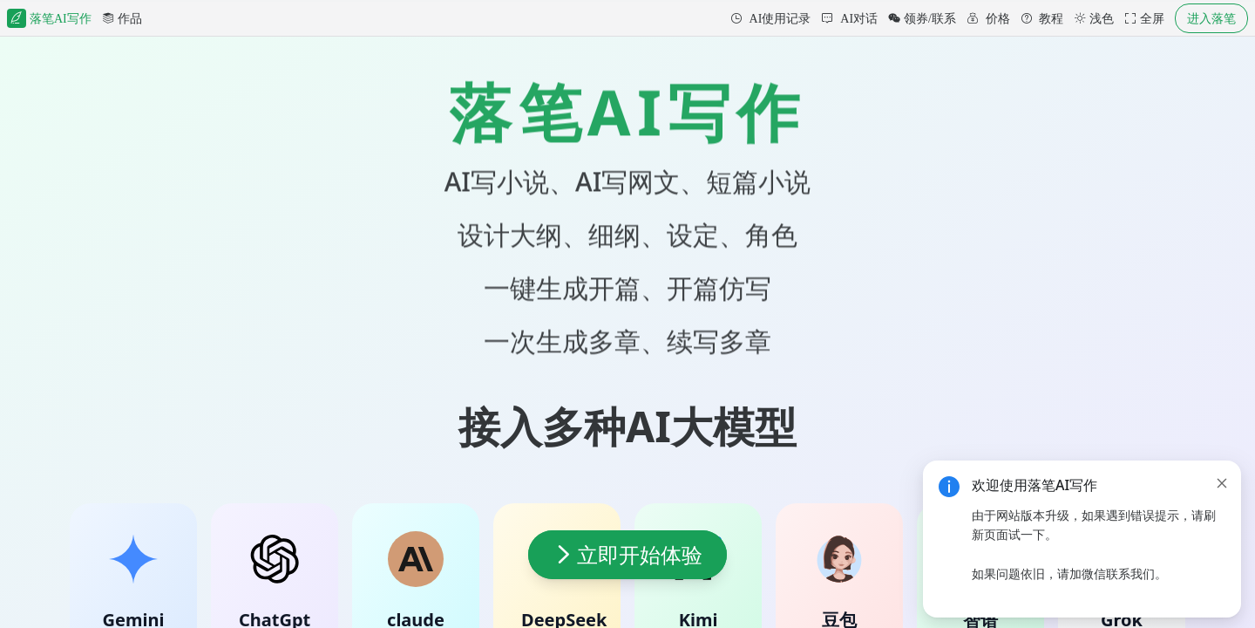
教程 (1050, 18)
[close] (1222, 483)
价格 (996, 18)
